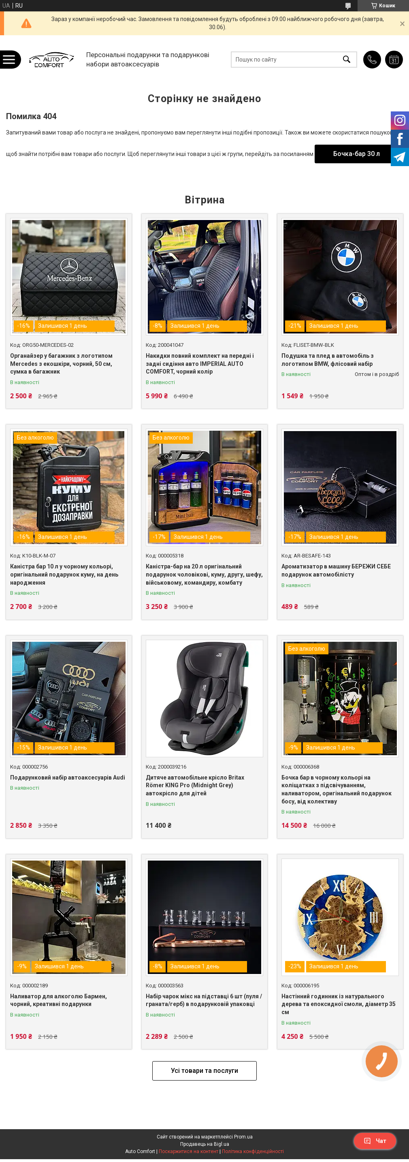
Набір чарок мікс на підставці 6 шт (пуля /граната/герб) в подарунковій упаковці (204, 1000)
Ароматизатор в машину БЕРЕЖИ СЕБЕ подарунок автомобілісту (336, 570)
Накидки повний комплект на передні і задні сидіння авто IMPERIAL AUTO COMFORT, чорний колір (200, 363)
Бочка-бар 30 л (356, 154)
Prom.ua (243, 1137)
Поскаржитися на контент (188, 1151)
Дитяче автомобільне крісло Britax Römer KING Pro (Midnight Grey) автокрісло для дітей (195, 785)
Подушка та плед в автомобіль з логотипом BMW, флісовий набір (327, 359)
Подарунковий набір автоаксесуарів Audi (67, 777)
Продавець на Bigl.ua (204, 1144)
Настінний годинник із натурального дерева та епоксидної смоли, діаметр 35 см (338, 1004)
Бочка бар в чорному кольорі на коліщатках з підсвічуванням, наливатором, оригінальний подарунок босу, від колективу (336, 789)
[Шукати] (346, 59)
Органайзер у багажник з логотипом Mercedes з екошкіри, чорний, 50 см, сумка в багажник (61, 363)
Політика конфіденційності (253, 1151)
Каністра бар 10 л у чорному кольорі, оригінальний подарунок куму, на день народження (64, 574)
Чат (375, 1141)
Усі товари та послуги (204, 1070)
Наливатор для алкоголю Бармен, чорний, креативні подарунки (58, 1000)
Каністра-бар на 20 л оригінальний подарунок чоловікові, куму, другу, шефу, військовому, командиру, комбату (204, 574)
